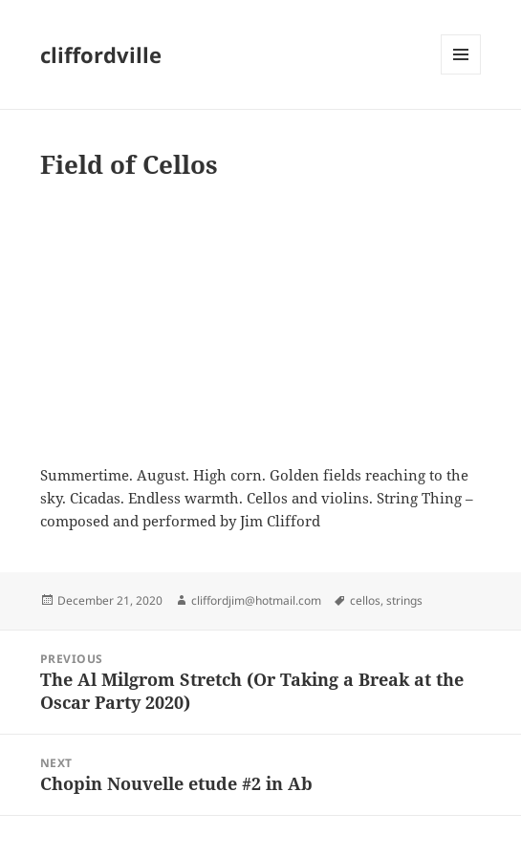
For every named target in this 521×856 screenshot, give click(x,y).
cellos (365, 600)
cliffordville (101, 54)
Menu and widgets (461, 74)
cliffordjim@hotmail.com (256, 600)
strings (404, 600)
